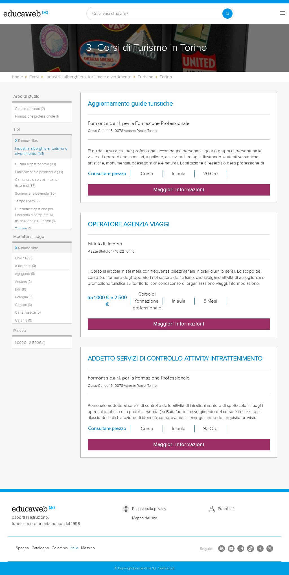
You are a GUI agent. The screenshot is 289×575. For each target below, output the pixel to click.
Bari (20, 289)
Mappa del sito (144, 518)
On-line (23, 258)
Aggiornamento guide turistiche (130, 103)
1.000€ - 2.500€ (30, 342)
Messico (88, 548)
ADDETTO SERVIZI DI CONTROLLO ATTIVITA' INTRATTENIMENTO (175, 358)
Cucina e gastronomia (35, 164)
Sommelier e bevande (35, 193)
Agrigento (25, 274)
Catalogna (40, 548)
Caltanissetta (28, 312)
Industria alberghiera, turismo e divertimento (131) (41, 151)
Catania (23, 320)
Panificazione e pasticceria (39, 172)
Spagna (22, 548)
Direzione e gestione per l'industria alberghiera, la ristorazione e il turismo (35, 215)
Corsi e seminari (30, 109)
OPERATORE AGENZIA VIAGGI (128, 224)
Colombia (60, 548)
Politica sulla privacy (149, 509)
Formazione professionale (37, 116)
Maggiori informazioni (178, 190)
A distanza (25, 266)
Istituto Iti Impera (105, 244)
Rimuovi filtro (26, 140)
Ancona (23, 281)
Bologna (23, 297)
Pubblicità (226, 509)
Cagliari (23, 305)
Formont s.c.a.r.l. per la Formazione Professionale (139, 123)
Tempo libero (27, 201)
